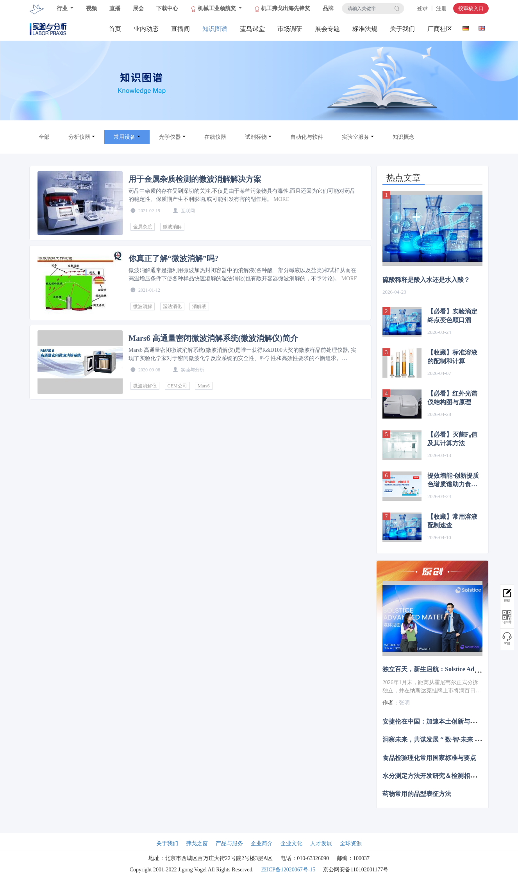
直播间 (180, 28)
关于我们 (402, 28)
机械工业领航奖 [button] (214, 8)
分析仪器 (79, 137)
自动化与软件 (306, 137)
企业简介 (262, 843)
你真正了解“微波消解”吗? (173, 258)
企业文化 (291, 843)
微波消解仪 (145, 386)
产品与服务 (229, 843)
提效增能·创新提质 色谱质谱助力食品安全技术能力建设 (453, 480)
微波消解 (172, 226)
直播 (114, 8)
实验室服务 (355, 137)
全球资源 (351, 843)
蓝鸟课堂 (252, 28)
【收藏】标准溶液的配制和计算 (452, 356)
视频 (91, 8)
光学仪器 (170, 137)
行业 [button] (63, 8)
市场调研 (289, 28)
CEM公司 (177, 386)
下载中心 (167, 8)
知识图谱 (214, 28)
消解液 (199, 306)
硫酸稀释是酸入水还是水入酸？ (426, 279)
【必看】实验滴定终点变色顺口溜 (452, 315)
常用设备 (125, 137)
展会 (138, 8)
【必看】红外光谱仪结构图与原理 (452, 397)
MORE (281, 199)
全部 (44, 137)
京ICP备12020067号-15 (288, 870)
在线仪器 (215, 137)
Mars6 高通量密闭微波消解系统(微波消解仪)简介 (213, 338)
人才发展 (321, 843)
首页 (115, 28)
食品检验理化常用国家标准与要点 (429, 757)
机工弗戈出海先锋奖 (282, 8)
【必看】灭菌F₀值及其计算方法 (452, 438)
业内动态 (146, 28)
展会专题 (327, 28)
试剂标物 (256, 137)
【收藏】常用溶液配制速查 (452, 521)
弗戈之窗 (197, 843)
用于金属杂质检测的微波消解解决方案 (195, 179)
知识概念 (403, 137)
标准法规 (364, 28)
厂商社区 (439, 28)
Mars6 (204, 386)
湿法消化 (172, 306)
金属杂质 (142, 226)
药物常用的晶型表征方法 (416, 793)
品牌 (328, 8)
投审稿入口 (471, 8)
